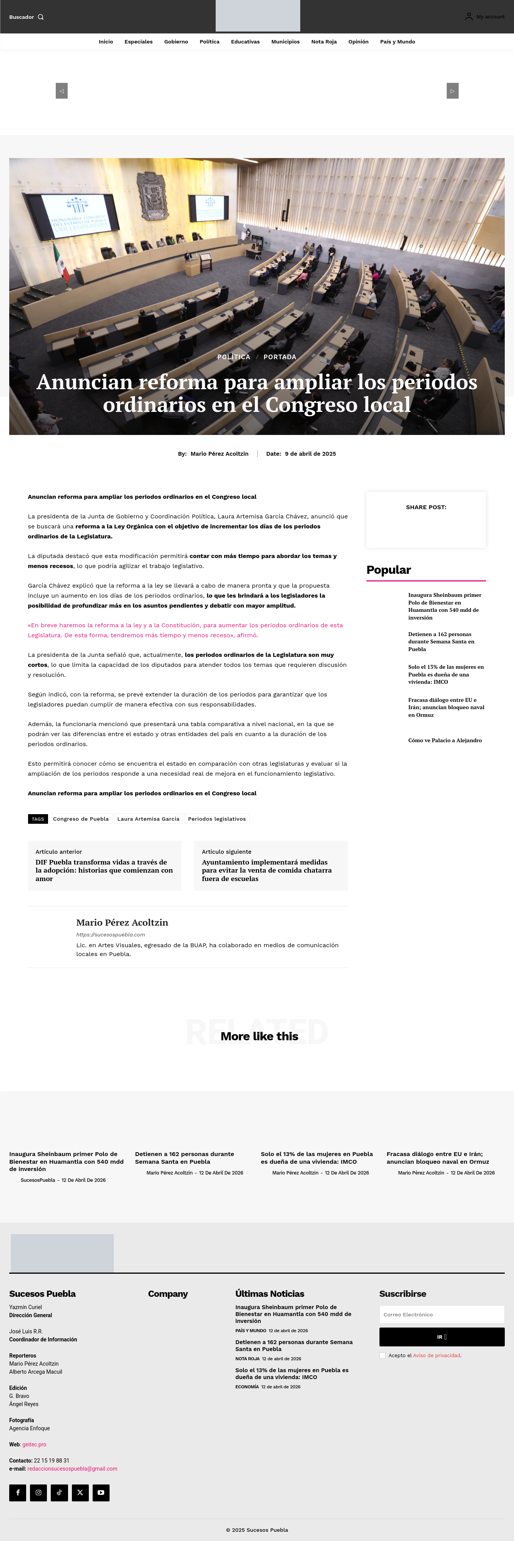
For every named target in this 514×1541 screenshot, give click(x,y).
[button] (28, 17)
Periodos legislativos (217, 819)
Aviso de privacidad (437, 1355)
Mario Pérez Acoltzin (220, 453)
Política (233, 357)
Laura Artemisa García (148, 819)
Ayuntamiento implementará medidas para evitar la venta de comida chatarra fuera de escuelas (267, 870)
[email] (442, 1314)
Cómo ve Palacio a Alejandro (445, 740)
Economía (247, 1386)
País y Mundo (250, 1330)
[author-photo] (14, 1180)
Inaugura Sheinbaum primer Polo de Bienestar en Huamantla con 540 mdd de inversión (444, 606)
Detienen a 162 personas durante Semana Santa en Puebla (441, 641)
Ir (442, 1337)
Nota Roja (247, 1358)
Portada (280, 357)
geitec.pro (34, 1444)
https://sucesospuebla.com (111, 934)
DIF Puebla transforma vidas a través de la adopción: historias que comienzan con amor (104, 870)
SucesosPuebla (38, 1180)
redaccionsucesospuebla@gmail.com (73, 1469)
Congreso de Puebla (81, 819)
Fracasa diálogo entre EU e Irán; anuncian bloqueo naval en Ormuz (446, 707)
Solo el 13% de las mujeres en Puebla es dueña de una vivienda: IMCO (446, 674)
